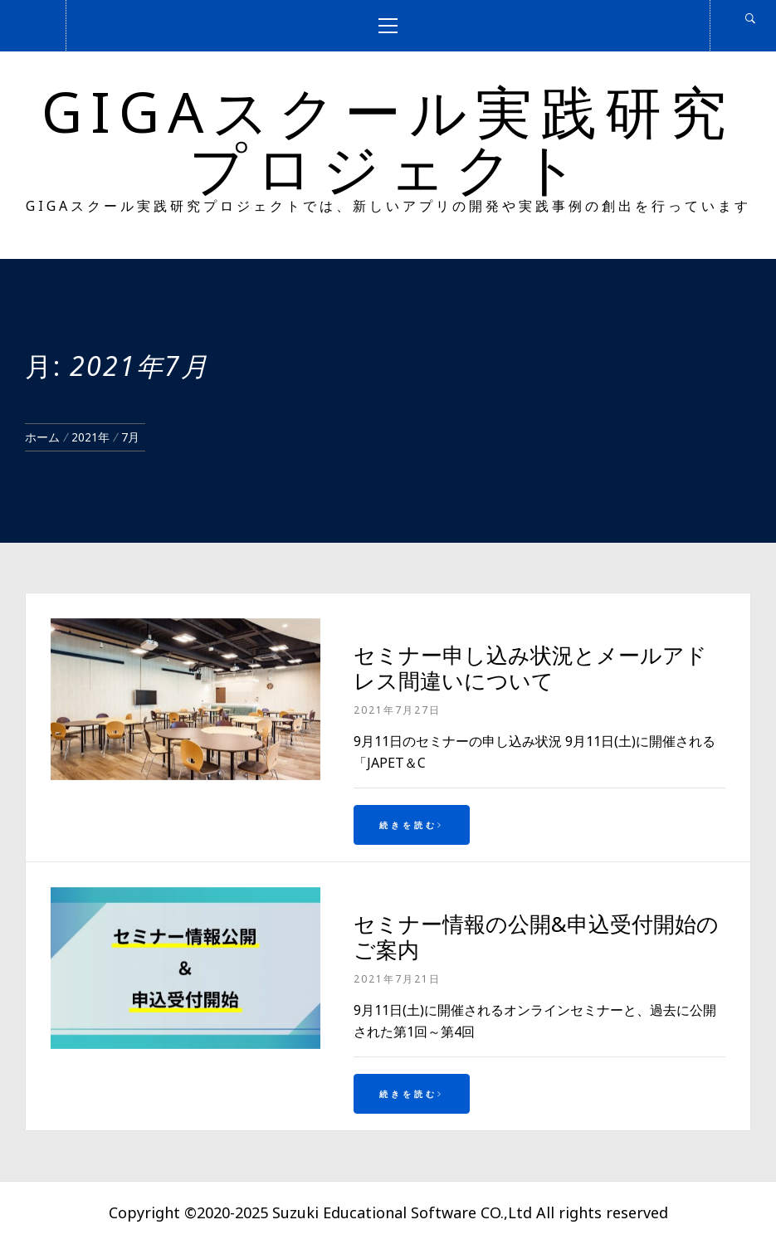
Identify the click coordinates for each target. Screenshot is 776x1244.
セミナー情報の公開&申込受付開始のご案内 (536, 936)
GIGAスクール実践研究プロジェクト (388, 139)
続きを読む (411, 825)
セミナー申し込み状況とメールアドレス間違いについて (530, 667)
